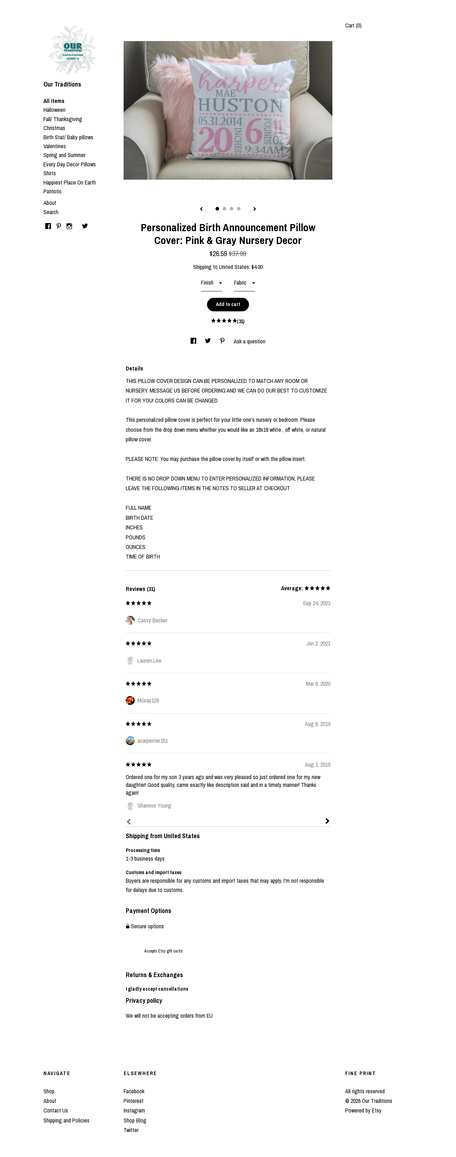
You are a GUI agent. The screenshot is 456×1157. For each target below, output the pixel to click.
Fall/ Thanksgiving (62, 119)
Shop (49, 1091)
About (49, 203)
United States (234, 267)
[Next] (327, 822)
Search (50, 212)
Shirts (49, 173)
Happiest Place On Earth (69, 182)
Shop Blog (135, 1120)
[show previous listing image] (201, 209)
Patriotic (52, 191)
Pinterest (134, 1101)
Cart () (353, 25)
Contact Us (55, 1110)
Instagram (134, 1110)
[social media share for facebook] (194, 341)
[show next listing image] (254, 209)
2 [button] (224, 209)
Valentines (54, 146)
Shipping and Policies (66, 1120)
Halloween (54, 110)
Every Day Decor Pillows (69, 164)
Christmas (54, 128)
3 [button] (231, 209)
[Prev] (128, 822)
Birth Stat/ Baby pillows (68, 137)
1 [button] (217, 209)
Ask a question (249, 341)
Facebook (134, 1091)
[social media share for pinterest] (223, 341)
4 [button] (238, 209)
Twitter (131, 1130)
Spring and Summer (64, 155)
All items (53, 101)
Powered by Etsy (363, 1110)
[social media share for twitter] (208, 341)
